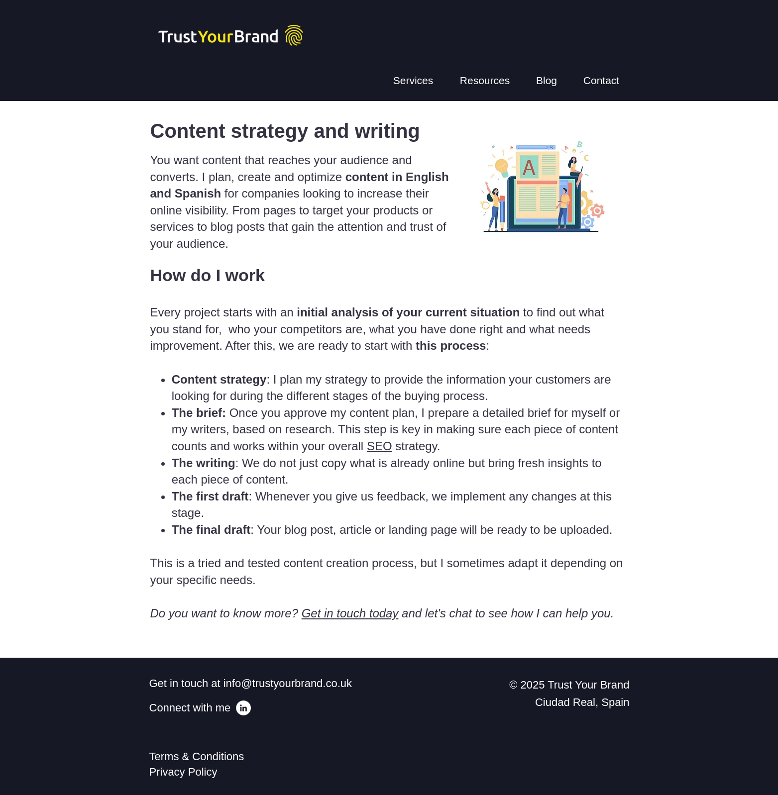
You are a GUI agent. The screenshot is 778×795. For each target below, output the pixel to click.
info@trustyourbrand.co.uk (287, 683)
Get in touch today (350, 613)
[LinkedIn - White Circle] (243, 707)
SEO (379, 446)
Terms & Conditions (199, 756)
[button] (413, 80)
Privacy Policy (183, 772)
